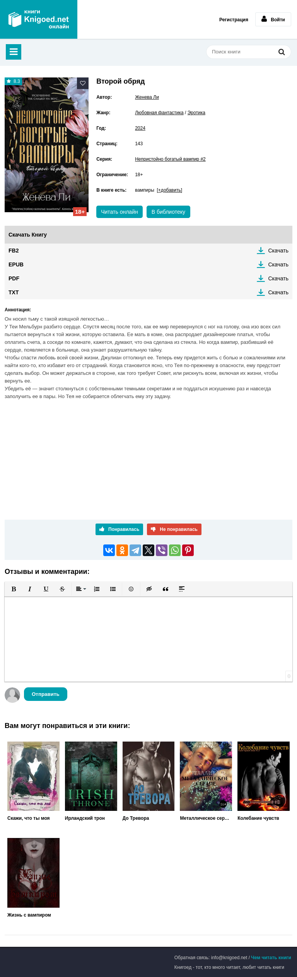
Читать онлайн (119, 212)
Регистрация (233, 19)
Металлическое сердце (206, 818)
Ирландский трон (85, 818)
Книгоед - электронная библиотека (38, 19)
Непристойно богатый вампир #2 (170, 159)
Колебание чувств (258, 818)
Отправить (46, 694)
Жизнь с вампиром (29, 915)
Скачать (278, 250)
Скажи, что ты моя (28, 818)
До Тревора (136, 818)
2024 (140, 128)
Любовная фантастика (159, 112)
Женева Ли (147, 97)
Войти (273, 18)
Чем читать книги (271, 957)
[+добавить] (169, 190)
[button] (13, 589)
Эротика (196, 112)
